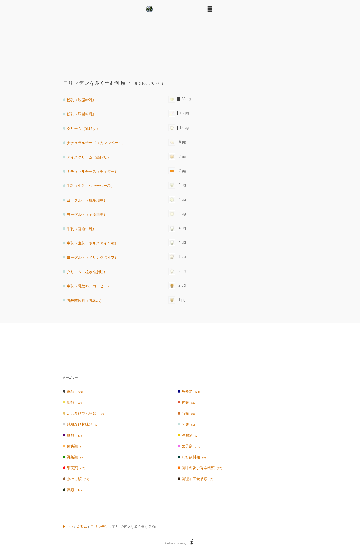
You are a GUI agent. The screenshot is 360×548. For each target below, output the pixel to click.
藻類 (73, 490)
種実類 (75, 446)
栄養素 (81, 527)
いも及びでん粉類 (84, 413)
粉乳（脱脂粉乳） (79, 100)
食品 (73, 391)
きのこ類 (76, 479)
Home (68, 527)
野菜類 (75, 457)
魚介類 (190, 391)
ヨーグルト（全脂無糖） (85, 214)
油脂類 (189, 435)
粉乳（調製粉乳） (79, 114)
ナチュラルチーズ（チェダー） (90, 171)
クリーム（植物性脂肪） (85, 272)
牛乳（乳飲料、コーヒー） (87, 286)
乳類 (188, 424)
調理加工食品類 (196, 479)
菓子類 (190, 446)
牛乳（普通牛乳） (79, 229)
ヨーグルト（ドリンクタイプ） (90, 257)
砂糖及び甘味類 (81, 424)
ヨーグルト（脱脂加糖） (85, 200)
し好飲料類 (192, 457)
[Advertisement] (180, 44)
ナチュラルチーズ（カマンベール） (94, 143)
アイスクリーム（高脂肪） (87, 157)
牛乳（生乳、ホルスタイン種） (90, 243)
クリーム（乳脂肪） (81, 128)
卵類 (187, 413)
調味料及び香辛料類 (201, 468)
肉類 (188, 402)
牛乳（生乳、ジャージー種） (89, 186)
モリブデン (99, 527)
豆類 (73, 435)
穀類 (73, 402)
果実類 (75, 468)
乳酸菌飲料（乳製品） (83, 300)
